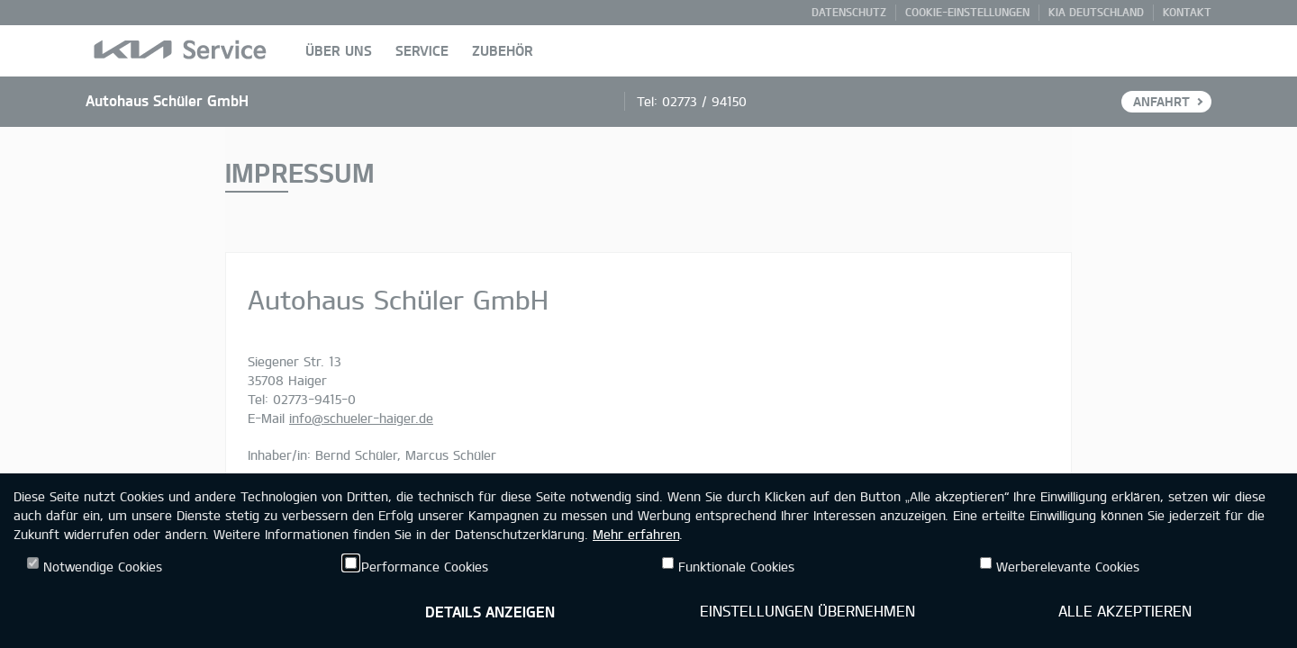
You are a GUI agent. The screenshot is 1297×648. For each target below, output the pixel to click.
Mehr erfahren (636, 534)
